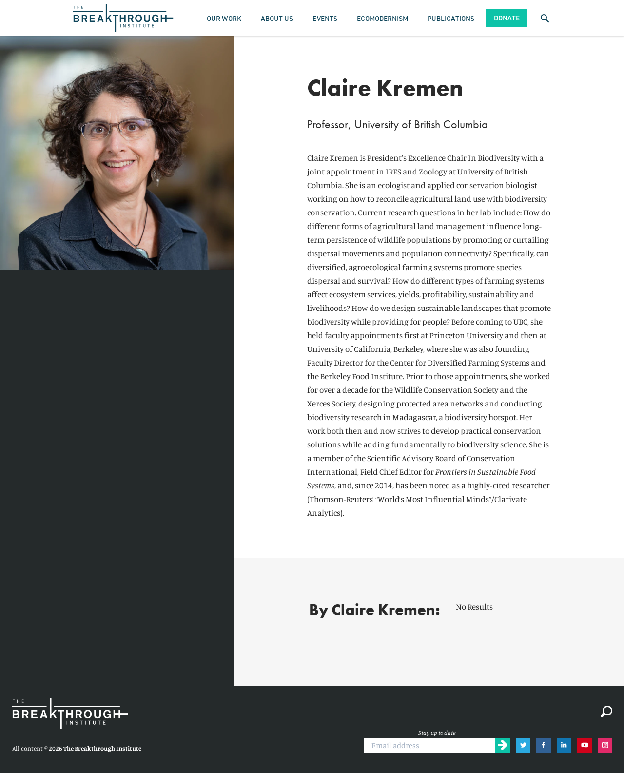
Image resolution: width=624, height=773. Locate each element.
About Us (277, 18)
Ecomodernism (382, 18)
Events (324, 18)
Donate (507, 18)
